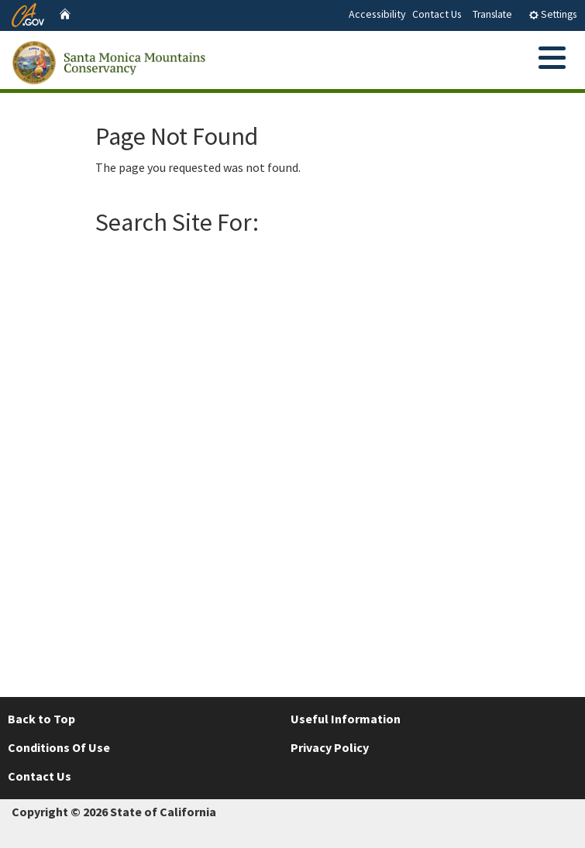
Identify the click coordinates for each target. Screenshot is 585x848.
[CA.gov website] (28, 13)
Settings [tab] (552, 14)
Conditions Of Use (59, 747)
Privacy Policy (330, 747)
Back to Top (41, 718)
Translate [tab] (492, 14)
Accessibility (377, 14)
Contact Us (437, 14)
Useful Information (346, 718)
